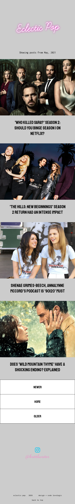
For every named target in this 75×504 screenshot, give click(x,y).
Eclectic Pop (38, 27)
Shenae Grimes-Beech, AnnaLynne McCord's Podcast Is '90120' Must (37, 288)
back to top (37, 500)
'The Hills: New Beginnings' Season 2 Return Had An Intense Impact (38, 209)
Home (37, 402)
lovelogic (57, 495)
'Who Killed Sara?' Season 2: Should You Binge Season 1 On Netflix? (37, 128)
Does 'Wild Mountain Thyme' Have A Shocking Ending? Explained (37, 367)
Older (37, 416)
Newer (37, 387)
